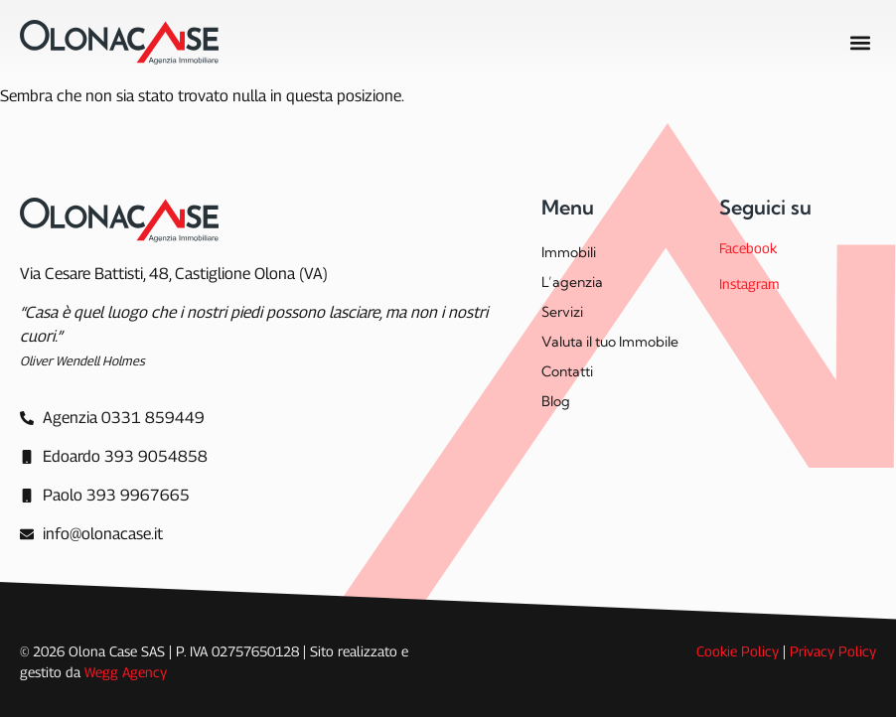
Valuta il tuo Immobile (609, 342)
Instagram (749, 283)
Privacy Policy (833, 651)
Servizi (562, 312)
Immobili (568, 252)
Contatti (567, 371)
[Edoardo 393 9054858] (114, 457)
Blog (555, 401)
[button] (859, 42)
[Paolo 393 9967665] (105, 495)
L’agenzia (572, 282)
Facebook (748, 247)
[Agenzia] (112, 418)
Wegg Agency (125, 671)
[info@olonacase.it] (91, 534)
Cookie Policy (737, 651)
